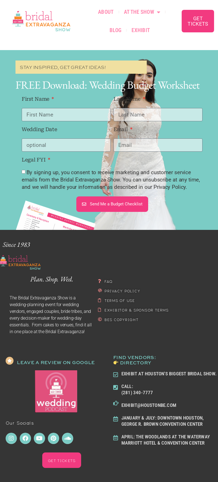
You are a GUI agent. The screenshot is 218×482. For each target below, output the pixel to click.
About (106, 12)
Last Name (128, 99)
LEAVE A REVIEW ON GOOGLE (56, 362)
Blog (115, 30)
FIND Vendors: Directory (134, 360)
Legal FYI (34, 160)
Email (121, 129)
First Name (36, 99)
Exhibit (141, 30)
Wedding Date (39, 129)
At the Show (142, 11)
